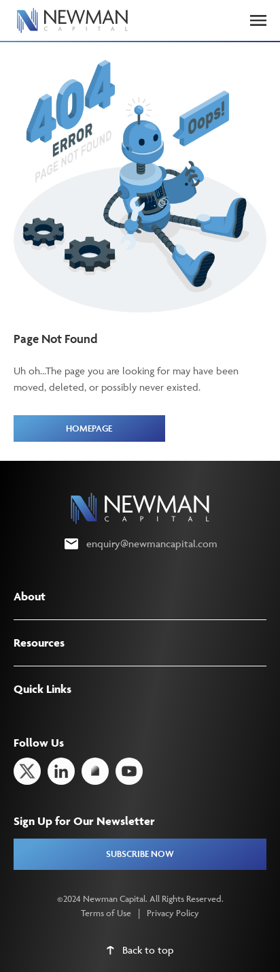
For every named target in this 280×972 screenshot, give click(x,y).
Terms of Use (106, 912)
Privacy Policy (173, 912)
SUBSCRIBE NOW (140, 854)
